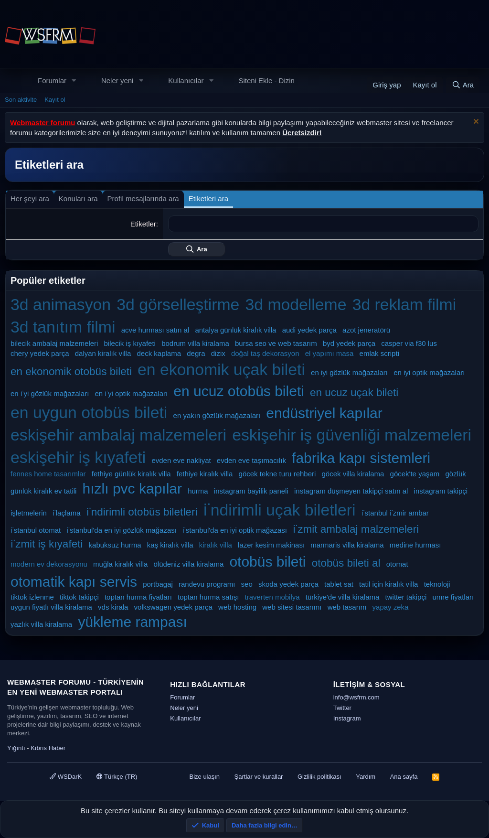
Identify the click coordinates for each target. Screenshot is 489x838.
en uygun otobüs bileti (89, 412)
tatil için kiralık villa (388, 584)
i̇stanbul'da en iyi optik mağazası (234, 530)
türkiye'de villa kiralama (343, 597)
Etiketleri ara (208, 198)
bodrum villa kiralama (195, 343)
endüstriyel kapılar (324, 413)
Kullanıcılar (185, 80)
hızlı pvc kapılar (132, 488)
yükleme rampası (132, 622)
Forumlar (52, 80)
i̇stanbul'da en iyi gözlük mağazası (121, 530)
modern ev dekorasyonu (49, 564)
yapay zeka (390, 607)
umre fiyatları (453, 597)
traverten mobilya (272, 597)
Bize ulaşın (204, 776)
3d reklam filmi (404, 304)
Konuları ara (78, 198)
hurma (198, 491)
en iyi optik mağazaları (429, 372)
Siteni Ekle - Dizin (266, 80)
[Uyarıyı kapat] (475, 123)
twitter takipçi (406, 597)
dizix (218, 353)
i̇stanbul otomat (36, 530)
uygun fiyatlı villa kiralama (51, 607)
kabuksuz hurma (115, 545)
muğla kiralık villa (120, 564)
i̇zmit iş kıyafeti (47, 544)
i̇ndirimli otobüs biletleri (142, 512)
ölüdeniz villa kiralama (188, 564)
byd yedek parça (349, 343)
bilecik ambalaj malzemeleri (54, 343)
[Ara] (462, 85)
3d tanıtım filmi (63, 327)
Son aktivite (21, 99)
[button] (74, 80)
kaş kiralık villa (170, 545)
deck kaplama (159, 353)
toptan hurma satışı (208, 597)
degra (196, 353)
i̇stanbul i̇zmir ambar (395, 513)
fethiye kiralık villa (205, 474)
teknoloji (437, 584)
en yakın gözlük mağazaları (217, 415)
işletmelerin (29, 513)
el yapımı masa (329, 353)
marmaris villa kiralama (346, 545)
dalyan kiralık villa (103, 353)
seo (247, 584)
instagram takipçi (441, 491)
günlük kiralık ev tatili (43, 491)
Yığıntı (16, 748)
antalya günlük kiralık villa (235, 330)
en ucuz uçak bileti (354, 392)
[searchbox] (323, 223)
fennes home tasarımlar (48, 474)
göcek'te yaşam (415, 474)
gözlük (455, 474)
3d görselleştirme (178, 304)
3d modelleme (295, 304)
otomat (397, 564)
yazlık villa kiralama (41, 624)
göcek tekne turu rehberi (277, 474)
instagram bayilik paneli (251, 491)
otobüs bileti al (346, 563)
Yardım (365, 776)
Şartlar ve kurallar (258, 776)
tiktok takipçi (79, 597)
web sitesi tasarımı (291, 607)
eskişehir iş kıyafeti (78, 457)
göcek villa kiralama (353, 474)
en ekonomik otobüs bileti (71, 371)
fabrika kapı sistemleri (361, 458)
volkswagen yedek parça (173, 607)
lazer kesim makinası (271, 545)
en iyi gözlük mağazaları (349, 372)
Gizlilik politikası (319, 776)
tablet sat (338, 584)
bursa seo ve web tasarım (276, 343)
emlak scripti (379, 353)
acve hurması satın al (155, 330)
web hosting (237, 607)
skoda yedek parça (288, 584)
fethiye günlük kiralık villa (131, 474)
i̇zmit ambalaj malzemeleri (356, 529)
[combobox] (323, 223)
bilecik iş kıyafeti (130, 343)
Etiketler (143, 224)
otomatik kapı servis (74, 582)
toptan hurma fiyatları (138, 597)
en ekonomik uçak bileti (221, 369)
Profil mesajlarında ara (143, 198)
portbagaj (158, 584)
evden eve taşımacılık (251, 460)
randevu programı (207, 584)
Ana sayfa (404, 776)
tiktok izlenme (32, 597)
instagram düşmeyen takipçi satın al (351, 491)
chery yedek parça (40, 353)
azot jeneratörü (366, 330)
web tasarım (347, 607)
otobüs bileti (267, 561)
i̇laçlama (66, 513)
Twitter (342, 707)
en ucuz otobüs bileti (238, 391)
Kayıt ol (54, 99)
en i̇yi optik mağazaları (131, 393)
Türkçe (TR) (117, 776)
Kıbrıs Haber (48, 748)
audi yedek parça (309, 330)
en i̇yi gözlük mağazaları (50, 393)
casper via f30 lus (409, 343)
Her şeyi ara (30, 198)
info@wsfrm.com (356, 697)
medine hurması (415, 545)
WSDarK (66, 776)
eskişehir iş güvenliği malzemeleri (351, 435)
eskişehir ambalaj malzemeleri (118, 435)
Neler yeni (117, 80)
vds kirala (113, 607)
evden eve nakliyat (181, 460)
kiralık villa (215, 545)
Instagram (347, 718)
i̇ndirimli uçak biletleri (279, 510)
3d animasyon (61, 304)
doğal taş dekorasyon (265, 353)
